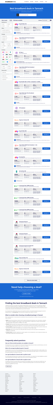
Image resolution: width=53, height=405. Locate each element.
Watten (6, 391)
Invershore (35, 379)
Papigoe (34, 384)
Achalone (6, 374)
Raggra (6, 386)
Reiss (20, 386)
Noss (6, 384)
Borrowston (21, 375)
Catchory (20, 378)
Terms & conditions (27, 397)
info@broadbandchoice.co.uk (23, 400)
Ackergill (20, 374)
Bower (34, 375)
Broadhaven (21, 376)
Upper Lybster (35, 390)
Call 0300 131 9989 (26, 293)
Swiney (34, 388)
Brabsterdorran (7, 376)
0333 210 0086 (33, 400)
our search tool (15, 312)
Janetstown (7, 380)
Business (36, 1)
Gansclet (6, 379)
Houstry (20, 379)
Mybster (20, 383)
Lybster (34, 382)
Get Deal (46, 27)
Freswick (34, 378)
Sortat (6, 388)
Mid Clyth (6, 383)
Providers (41, 1)
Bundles (31, 1)
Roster (6, 387)
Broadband (27, 1)
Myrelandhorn (35, 383)
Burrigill (6, 378)
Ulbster (20, 390)
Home (22, 6)
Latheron (6, 382)
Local (46, 1)
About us (14, 397)
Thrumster (7, 390)
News (39, 397)
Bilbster (34, 374)
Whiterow (34, 391)
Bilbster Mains (7, 375)
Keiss (20, 380)
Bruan (34, 376)
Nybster (20, 384)
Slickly (34, 387)
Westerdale (21, 391)
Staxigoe (20, 388)
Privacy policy (34, 397)
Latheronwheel (21, 382)
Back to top (8, 366)
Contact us (19, 397)
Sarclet (20, 387)
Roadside (34, 386)
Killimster (34, 380)
